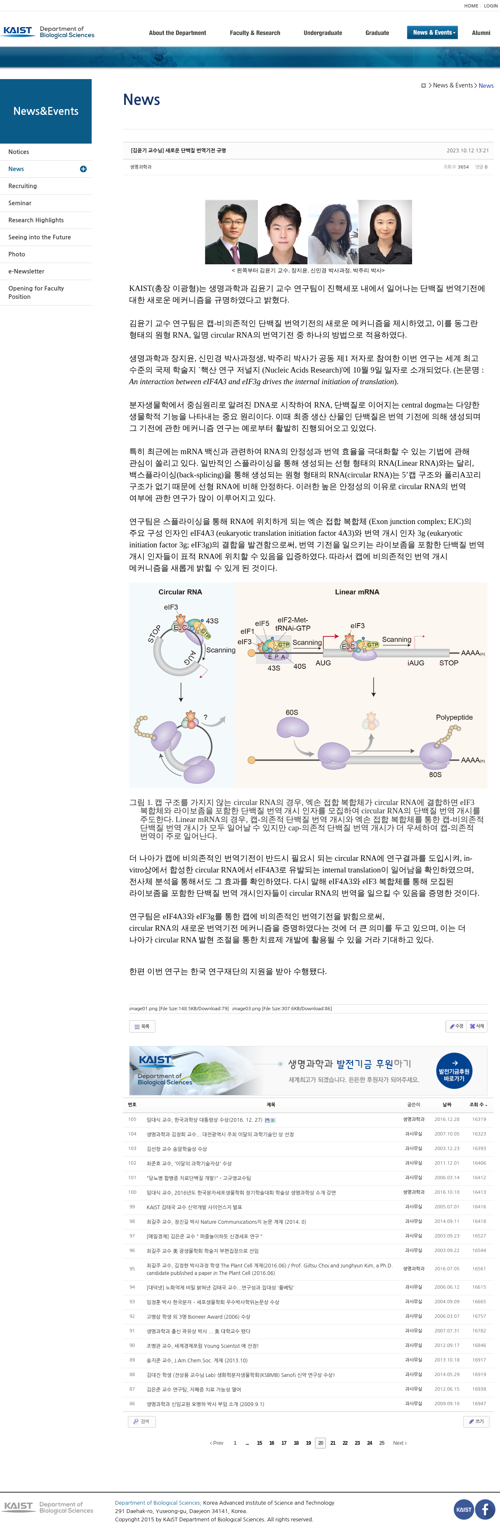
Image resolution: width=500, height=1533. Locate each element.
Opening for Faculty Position (36, 293)
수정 (456, 1026)
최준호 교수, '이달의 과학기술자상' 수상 (189, 1163)
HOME (471, 6)
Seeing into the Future (39, 237)
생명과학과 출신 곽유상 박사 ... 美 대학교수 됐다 (198, 1331)
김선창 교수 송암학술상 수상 (177, 1149)
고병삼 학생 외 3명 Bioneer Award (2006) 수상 (198, 1316)
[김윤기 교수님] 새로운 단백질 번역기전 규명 (178, 150)
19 (308, 1443)
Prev (216, 1443)
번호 (132, 1105)
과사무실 (413, 1134)
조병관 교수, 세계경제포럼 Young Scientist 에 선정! (203, 1346)
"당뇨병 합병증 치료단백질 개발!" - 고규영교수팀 (199, 1178)
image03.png (282, 1008)
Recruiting (22, 186)
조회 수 (479, 1105)
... (247, 1443)
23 (357, 1443)
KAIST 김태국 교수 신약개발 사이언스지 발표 (194, 1207)
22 (344, 1443)
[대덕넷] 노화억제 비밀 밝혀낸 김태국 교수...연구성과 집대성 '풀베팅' (221, 1287)
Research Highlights (36, 220)
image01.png (179, 1008)
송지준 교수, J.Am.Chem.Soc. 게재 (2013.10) (197, 1360)
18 (296, 1443)
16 (271, 1443)
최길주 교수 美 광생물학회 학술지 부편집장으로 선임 (203, 1251)
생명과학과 (141, 167)
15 (259, 1443)
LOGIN (491, 6)
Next (400, 1443)
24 (369, 1443)
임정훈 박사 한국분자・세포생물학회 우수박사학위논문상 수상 (213, 1302)
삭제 (476, 1026)
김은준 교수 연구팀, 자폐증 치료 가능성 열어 (194, 1389)
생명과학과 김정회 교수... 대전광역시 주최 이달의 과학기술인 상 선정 (220, 1134)
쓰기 (475, 1421)
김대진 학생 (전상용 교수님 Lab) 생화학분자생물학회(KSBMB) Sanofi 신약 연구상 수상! (241, 1375)
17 (284, 1443)
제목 (271, 1105)
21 (332, 1443)
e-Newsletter (26, 271)
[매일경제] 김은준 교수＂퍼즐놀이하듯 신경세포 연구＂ (205, 1236)
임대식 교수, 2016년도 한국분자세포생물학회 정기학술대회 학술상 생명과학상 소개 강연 (241, 1192)
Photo (16, 254)
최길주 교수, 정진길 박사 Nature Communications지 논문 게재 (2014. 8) (226, 1222)
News (16, 169)
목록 (141, 1027)
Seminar (19, 203)
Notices (18, 152)
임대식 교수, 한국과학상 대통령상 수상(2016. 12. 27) (205, 1120)
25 (382, 1443)
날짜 (447, 1105)
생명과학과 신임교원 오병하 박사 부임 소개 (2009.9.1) (206, 1404)
